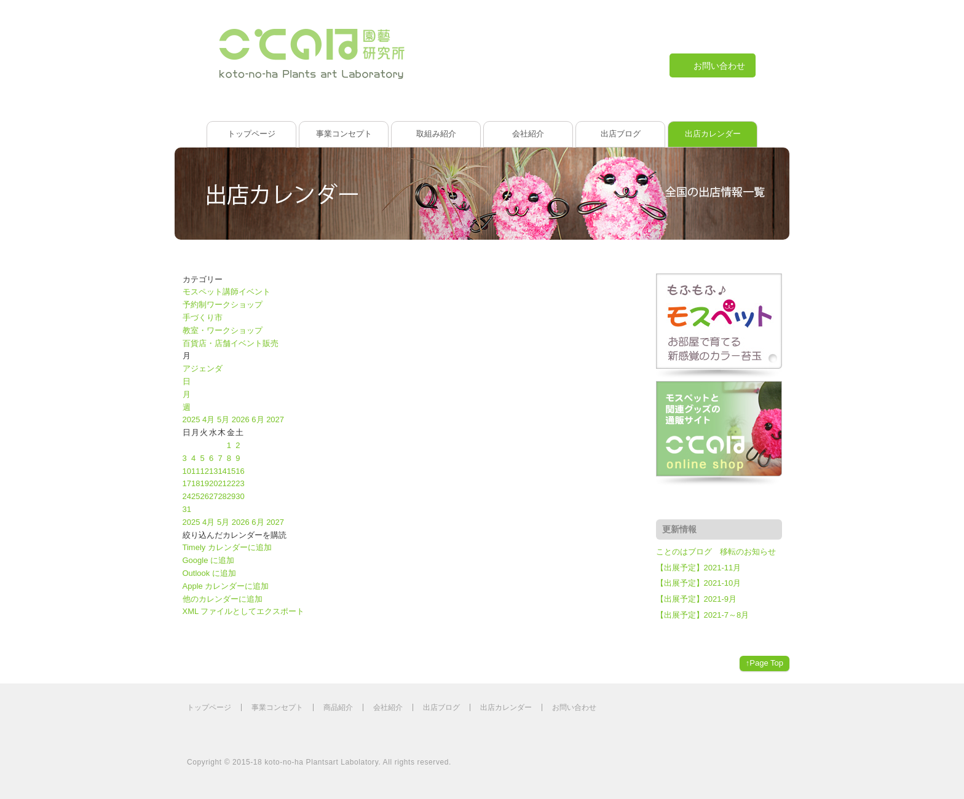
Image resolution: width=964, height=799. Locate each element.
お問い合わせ (574, 707)
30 (239, 496)
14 (222, 471)
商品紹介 (338, 707)
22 (231, 483)
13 (213, 471)
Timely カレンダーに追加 (227, 547)
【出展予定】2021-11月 (698, 567)
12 (204, 471)
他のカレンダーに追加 (223, 599)
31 (187, 509)
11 (195, 471)
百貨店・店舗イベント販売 (231, 343)
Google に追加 (209, 560)
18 (195, 483)
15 (231, 471)
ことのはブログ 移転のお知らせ (716, 551)
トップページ (251, 133)
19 (204, 483)
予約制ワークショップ (223, 304)
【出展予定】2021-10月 (698, 583)
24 (187, 496)
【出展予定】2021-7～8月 (702, 615)
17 (187, 483)
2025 (193, 419)
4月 (209, 419)
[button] (234, 535)
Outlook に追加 (209, 573)
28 (222, 496)
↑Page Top (764, 662)
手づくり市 (203, 317)
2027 (275, 419)
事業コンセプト (344, 133)
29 (231, 496)
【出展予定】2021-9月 (696, 599)
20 (213, 483)
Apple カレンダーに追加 (226, 586)
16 (239, 471)
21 (222, 483)
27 (213, 496)
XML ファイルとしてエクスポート (244, 611)
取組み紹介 (436, 133)
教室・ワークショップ (223, 330)
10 (187, 471)
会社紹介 (528, 133)
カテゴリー (203, 279)
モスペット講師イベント (227, 291)
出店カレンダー (713, 133)
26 (204, 496)
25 (195, 496)
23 (239, 483)
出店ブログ (621, 133)
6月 (258, 419)
